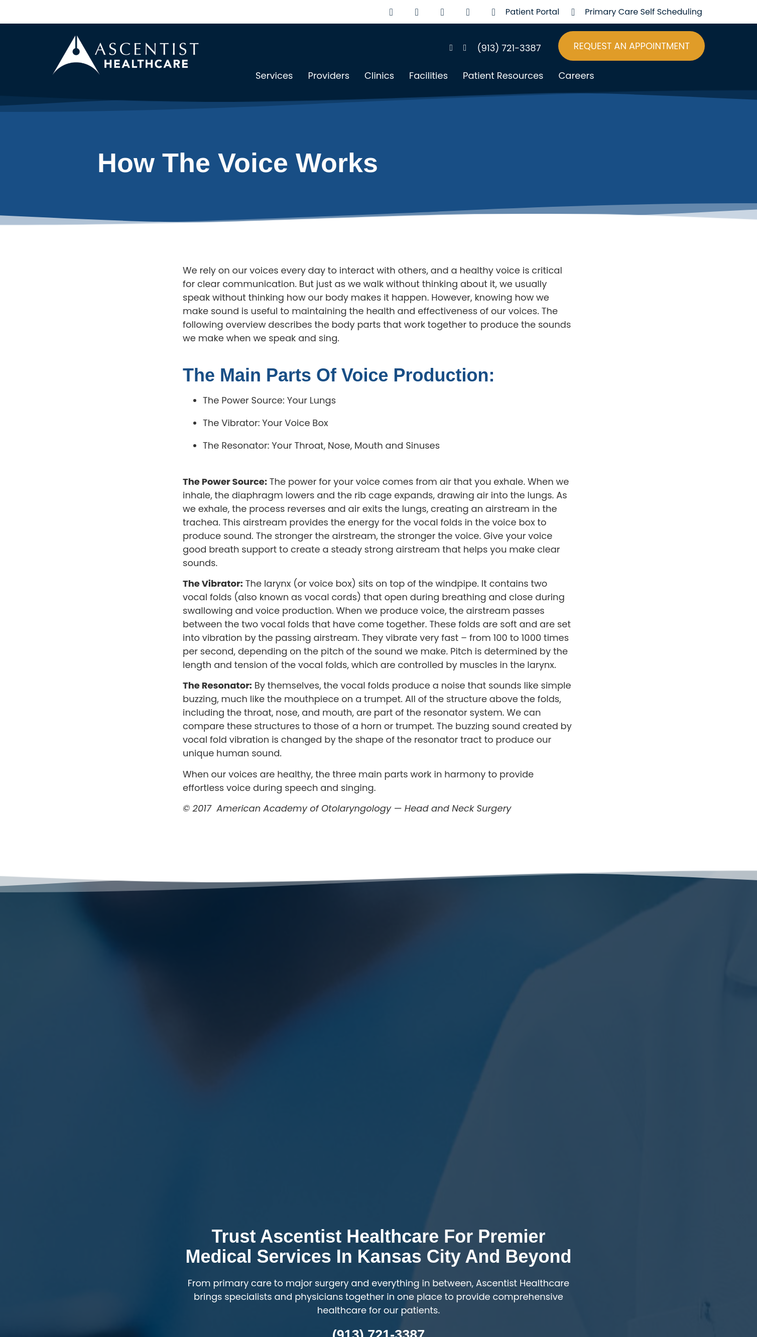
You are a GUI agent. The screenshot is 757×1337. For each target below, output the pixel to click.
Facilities (428, 75)
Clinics (379, 75)
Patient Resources (503, 75)
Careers (576, 75)
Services (274, 75)
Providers (328, 75)
